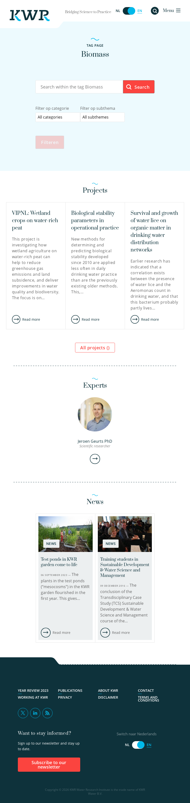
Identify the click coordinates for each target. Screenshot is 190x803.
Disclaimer (108, 697)
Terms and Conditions (148, 699)
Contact (146, 691)
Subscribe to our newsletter (49, 765)
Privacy (65, 697)
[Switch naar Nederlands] (129, 11)
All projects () (95, 348)
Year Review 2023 (33, 691)
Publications (70, 691)
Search (137, 87)
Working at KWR (33, 697)
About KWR (108, 691)
